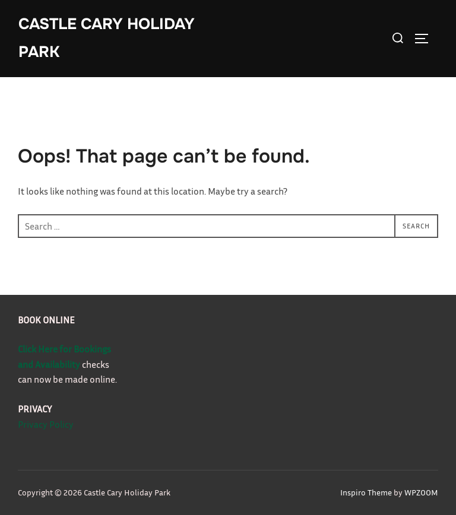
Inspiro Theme (366, 492)
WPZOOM (421, 492)
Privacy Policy (46, 424)
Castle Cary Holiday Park (106, 38)
